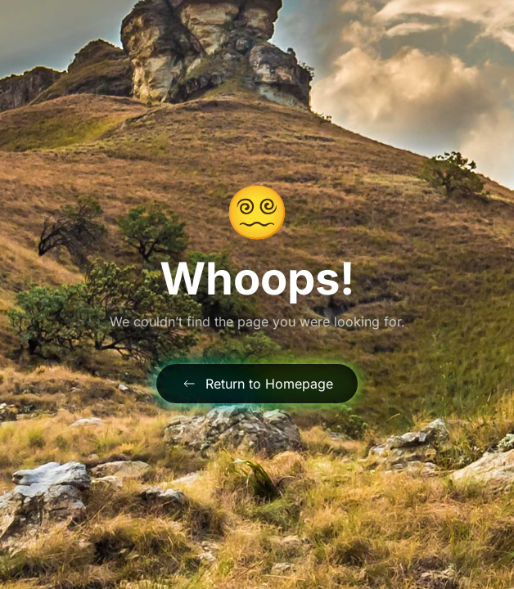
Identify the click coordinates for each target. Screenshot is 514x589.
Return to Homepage (257, 383)
